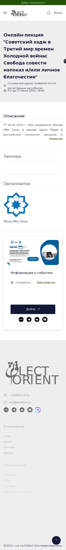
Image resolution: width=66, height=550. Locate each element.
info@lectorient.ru (20, 403)
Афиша (8, 454)
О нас (7, 437)
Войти (58, 12)
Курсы (7, 442)
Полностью (56, 138)
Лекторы (9, 448)
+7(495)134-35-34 (19, 396)
